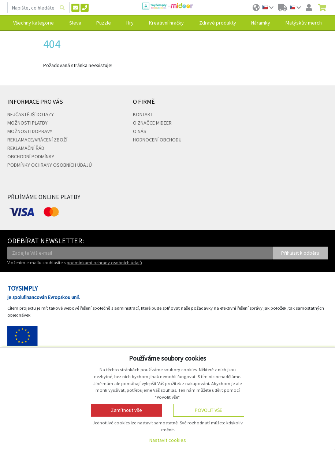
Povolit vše (208, 410)
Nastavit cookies (167, 440)
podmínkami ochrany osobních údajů (104, 262)
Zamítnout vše (126, 410)
